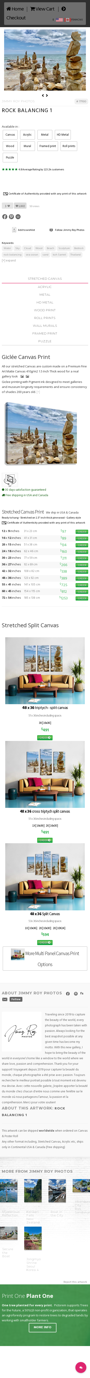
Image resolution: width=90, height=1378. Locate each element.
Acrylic (27, 134)
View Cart (42, 9)
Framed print (48, 146)
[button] (80, 1367)
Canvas (10, 134)
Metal (44, 134)
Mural (27, 146)
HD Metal (63, 134)
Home (15, 9)
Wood (10, 146)
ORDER (82, 531)
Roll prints (69, 146)
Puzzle (10, 157)
